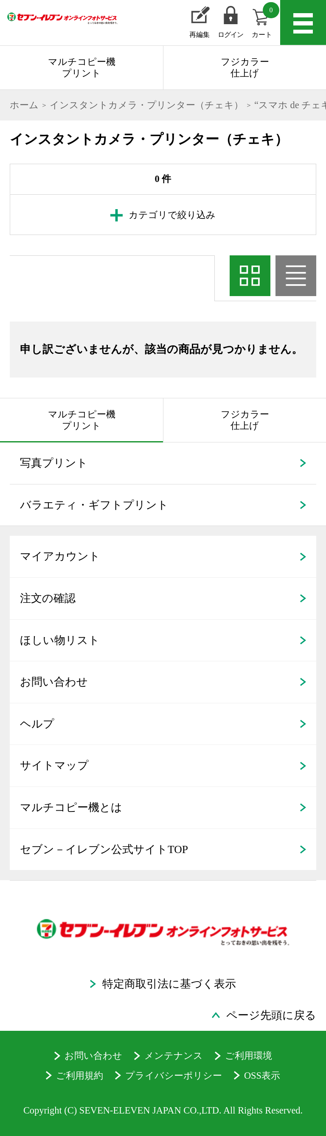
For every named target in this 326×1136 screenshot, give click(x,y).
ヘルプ (37, 724)
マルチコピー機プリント (81, 67)
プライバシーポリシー (173, 1075)
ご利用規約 (79, 1075)
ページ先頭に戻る (271, 1015)
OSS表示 (262, 1075)
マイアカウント (60, 556)
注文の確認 (48, 598)
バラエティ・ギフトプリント (94, 505)
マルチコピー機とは (71, 807)
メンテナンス (173, 1055)
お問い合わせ (54, 682)
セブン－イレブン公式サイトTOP (104, 849)
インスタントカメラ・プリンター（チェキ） (146, 105)
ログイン (231, 34)
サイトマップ (54, 765)
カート (265, 20)
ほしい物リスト (60, 640)
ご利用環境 (248, 1055)
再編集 (199, 34)
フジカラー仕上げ (245, 67)
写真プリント (54, 463)
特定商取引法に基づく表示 (169, 984)
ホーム (24, 105)
